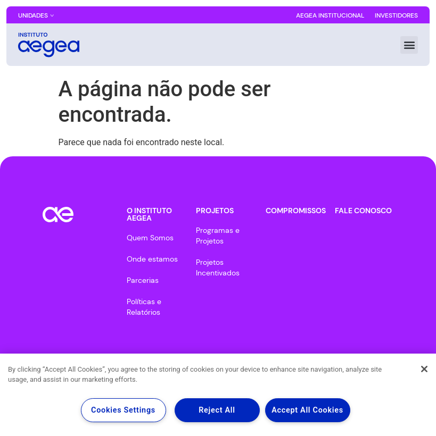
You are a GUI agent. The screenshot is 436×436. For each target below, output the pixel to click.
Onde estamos (152, 259)
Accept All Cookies (307, 410)
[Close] (424, 369)
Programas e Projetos (218, 235)
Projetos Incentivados (218, 267)
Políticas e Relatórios (144, 307)
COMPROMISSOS (296, 210)
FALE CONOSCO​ (363, 210)
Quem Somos (150, 237)
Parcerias (143, 280)
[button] (409, 45)
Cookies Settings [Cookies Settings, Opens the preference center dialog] (123, 410)
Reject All (217, 410)
